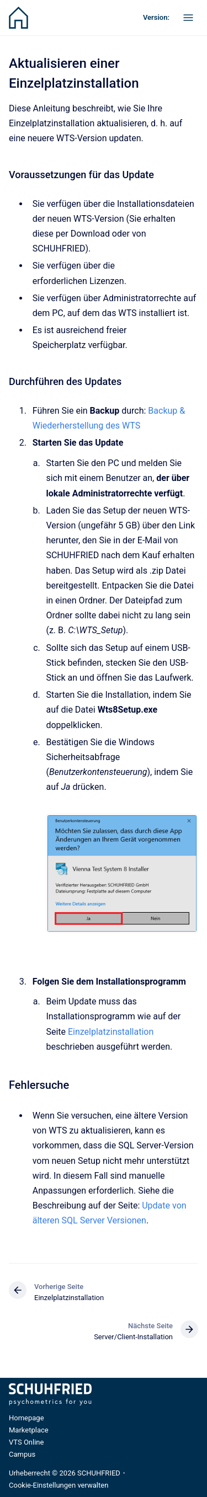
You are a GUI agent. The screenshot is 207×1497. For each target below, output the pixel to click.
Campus (22, 1454)
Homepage (26, 1418)
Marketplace (29, 1430)
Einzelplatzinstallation (110, 1031)
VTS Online (26, 1442)
